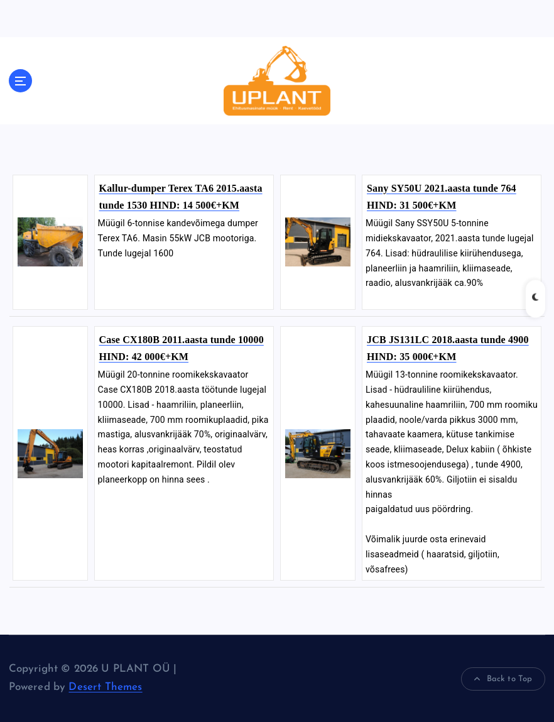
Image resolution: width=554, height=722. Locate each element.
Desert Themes (105, 687)
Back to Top (503, 679)
